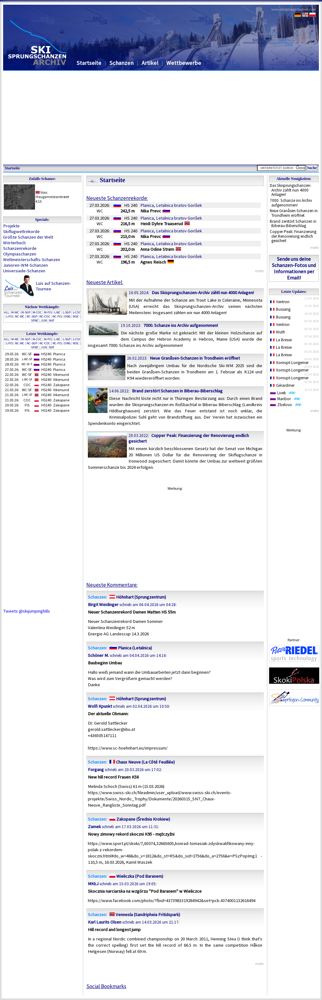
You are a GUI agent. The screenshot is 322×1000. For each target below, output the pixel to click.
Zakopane (61, 384)
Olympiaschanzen (19, 254)
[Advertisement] (161, 117)
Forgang (96, 769)
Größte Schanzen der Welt (28, 237)
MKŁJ (93, 883)
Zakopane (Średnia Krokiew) (139, 819)
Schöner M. (98, 655)
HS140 (46, 384)
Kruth (277, 332)
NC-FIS (57, 316)
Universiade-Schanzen (24, 271)
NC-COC (44, 316)
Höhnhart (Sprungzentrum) (137, 597)
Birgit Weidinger (103, 604)
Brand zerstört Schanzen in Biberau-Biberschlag (293, 224)
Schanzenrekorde (20, 248)
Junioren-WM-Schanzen (25, 265)
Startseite (89, 62)
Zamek (94, 826)
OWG (67, 316)
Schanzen (121, 62)
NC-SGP (32, 316)
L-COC (77, 312)
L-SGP (67, 312)
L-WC (57, 312)
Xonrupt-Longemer (289, 362)
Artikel (150, 62)
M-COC (37, 312)
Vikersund (61, 374)
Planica (59, 354)
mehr (314, 247)
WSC (76, 316)
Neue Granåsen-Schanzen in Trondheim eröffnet (294, 213)
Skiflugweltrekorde (21, 231)
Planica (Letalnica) (130, 648)
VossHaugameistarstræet (52, 194)
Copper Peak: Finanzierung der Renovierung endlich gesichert (293, 236)
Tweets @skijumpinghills (26, 611)
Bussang (280, 309)
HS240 (46, 354)
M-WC (15, 312)
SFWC (35, 320)
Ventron (279, 301)
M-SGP (25, 312)
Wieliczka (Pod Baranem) (135, 876)
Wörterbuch (14, 242)
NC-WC (19, 316)
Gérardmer (282, 385)
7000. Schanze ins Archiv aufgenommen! (291, 203)
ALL (6, 312)
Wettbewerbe (183, 62)
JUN (44, 320)
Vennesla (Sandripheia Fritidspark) (144, 914)
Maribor (285, 398)
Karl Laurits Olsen (104, 922)
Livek (283, 393)
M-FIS (48, 312)
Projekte (11, 226)
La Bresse (281, 339)
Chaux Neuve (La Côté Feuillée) (141, 762)
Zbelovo (286, 404)
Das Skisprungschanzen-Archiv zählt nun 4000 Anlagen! (290, 190)
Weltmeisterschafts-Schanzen (31, 259)
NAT (51, 320)
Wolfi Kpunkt (100, 706)
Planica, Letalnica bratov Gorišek (171, 205)
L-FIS (9, 316)
